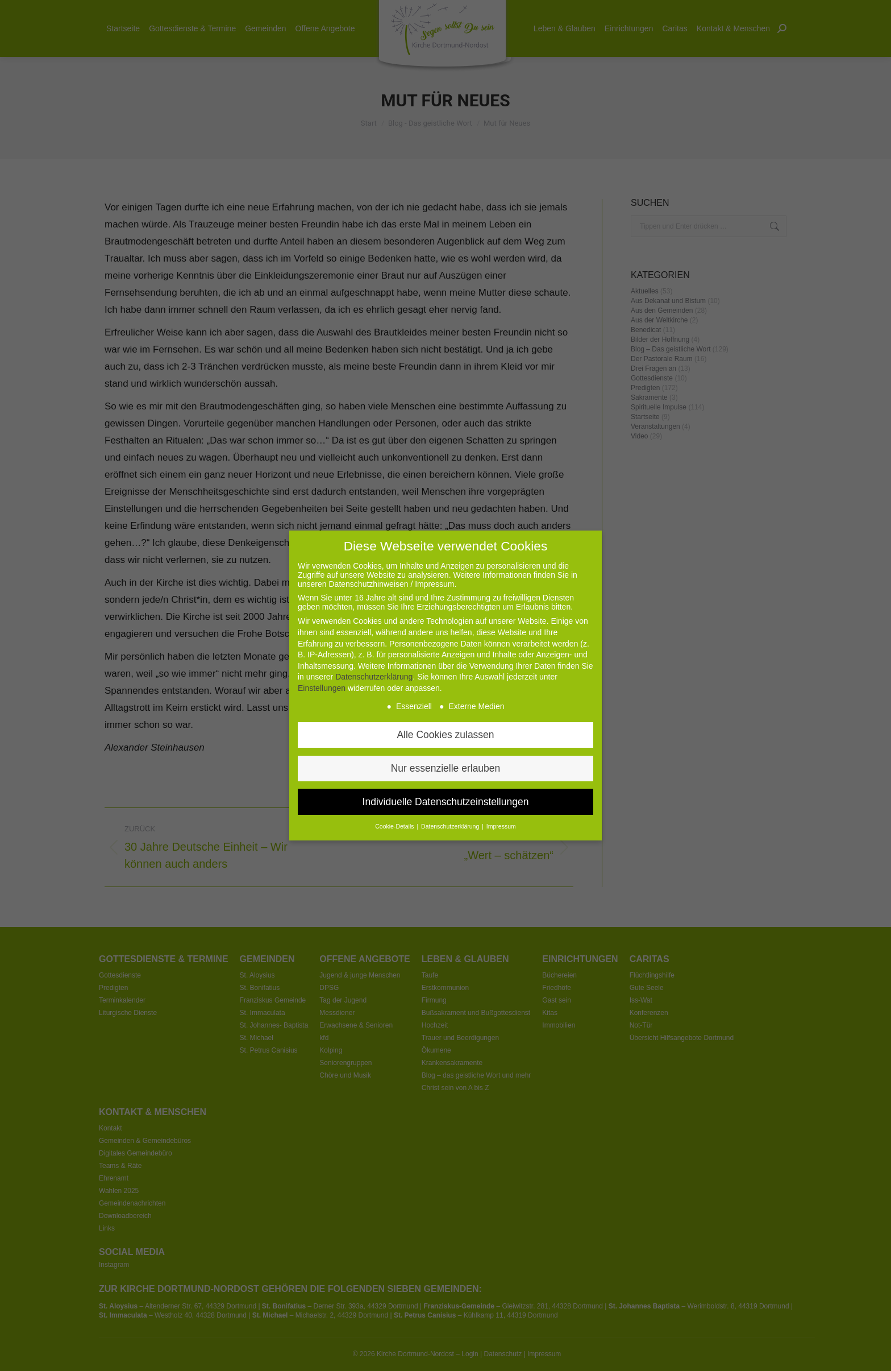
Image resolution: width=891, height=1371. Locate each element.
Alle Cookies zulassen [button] (445, 708)
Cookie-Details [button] (395, 800)
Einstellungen (321, 661)
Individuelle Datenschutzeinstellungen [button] (446, 775)
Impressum (501, 800)
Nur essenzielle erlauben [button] (446, 742)
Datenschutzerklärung (374, 651)
